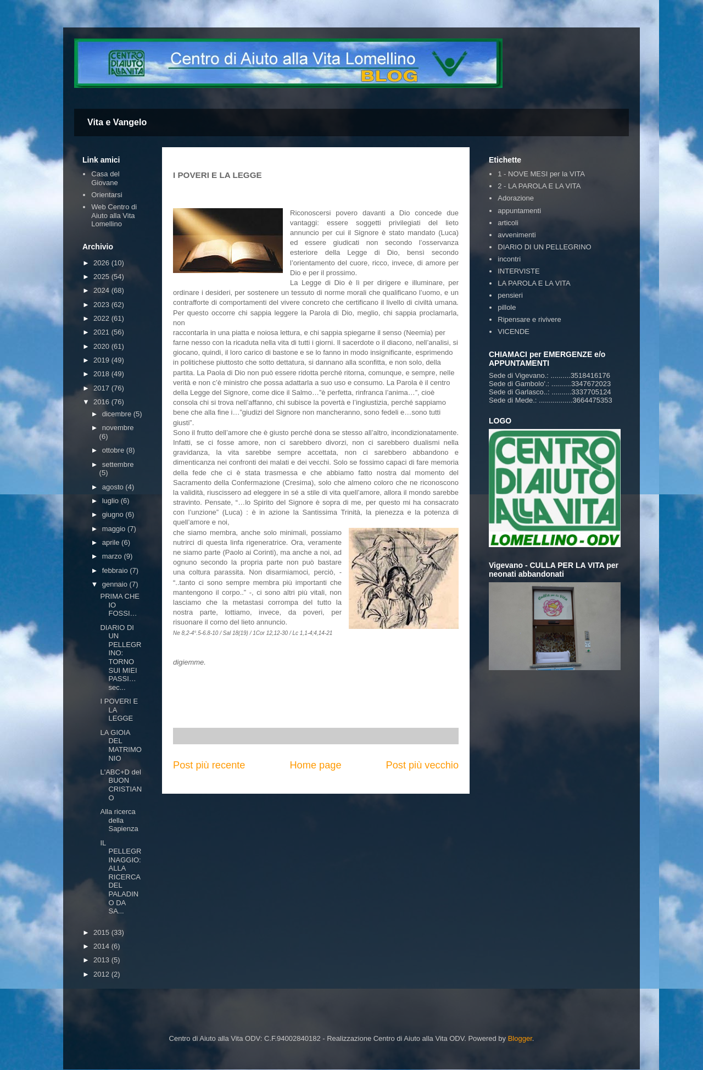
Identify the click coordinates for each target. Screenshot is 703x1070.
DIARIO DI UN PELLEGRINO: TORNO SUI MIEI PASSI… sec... (120, 657)
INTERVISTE (518, 271)
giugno (114, 514)
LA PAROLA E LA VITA (534, 283)
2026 (102, 263)
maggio (114, 529)
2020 (102, 346)
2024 (102, 290)
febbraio (116, 570)
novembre (118, 427)
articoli (508, 223)
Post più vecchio (422, 765)
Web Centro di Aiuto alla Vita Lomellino (114, 215)
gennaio (116, 584)
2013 (102, 960)
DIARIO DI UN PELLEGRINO (544, 247)
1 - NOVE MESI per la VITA (541, 174)
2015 (102, 932)
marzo (113, 556)
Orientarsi (106, 195)
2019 (102, 360)
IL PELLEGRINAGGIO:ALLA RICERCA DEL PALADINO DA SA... (120, 877)
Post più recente (209, 765)
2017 (102, 388)
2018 (102, 374)
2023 (102, 304)
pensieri (510, 295)
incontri (509, 259)
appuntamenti (519, 211)
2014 (102, 946)
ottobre (114, 450)
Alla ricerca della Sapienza (119, 820)
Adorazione (516, 198)
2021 (102, 332)
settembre (118, 464)
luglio (111, 501)
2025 (102, 276)
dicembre (117, 414)
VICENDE (513, 331)
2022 (102, 318)
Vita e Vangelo (117, 122)
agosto (114, 487)
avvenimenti (516, 235)
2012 (102, 974)
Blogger (520, 1038)
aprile (111, 542)
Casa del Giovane (105, 178)
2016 (102, 402)
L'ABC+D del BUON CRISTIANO (121, 785)
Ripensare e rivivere (529, 319)
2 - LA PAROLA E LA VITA (539, 186)
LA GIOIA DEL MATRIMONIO (120, 745)
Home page (315, 765)
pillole (507, 307)
